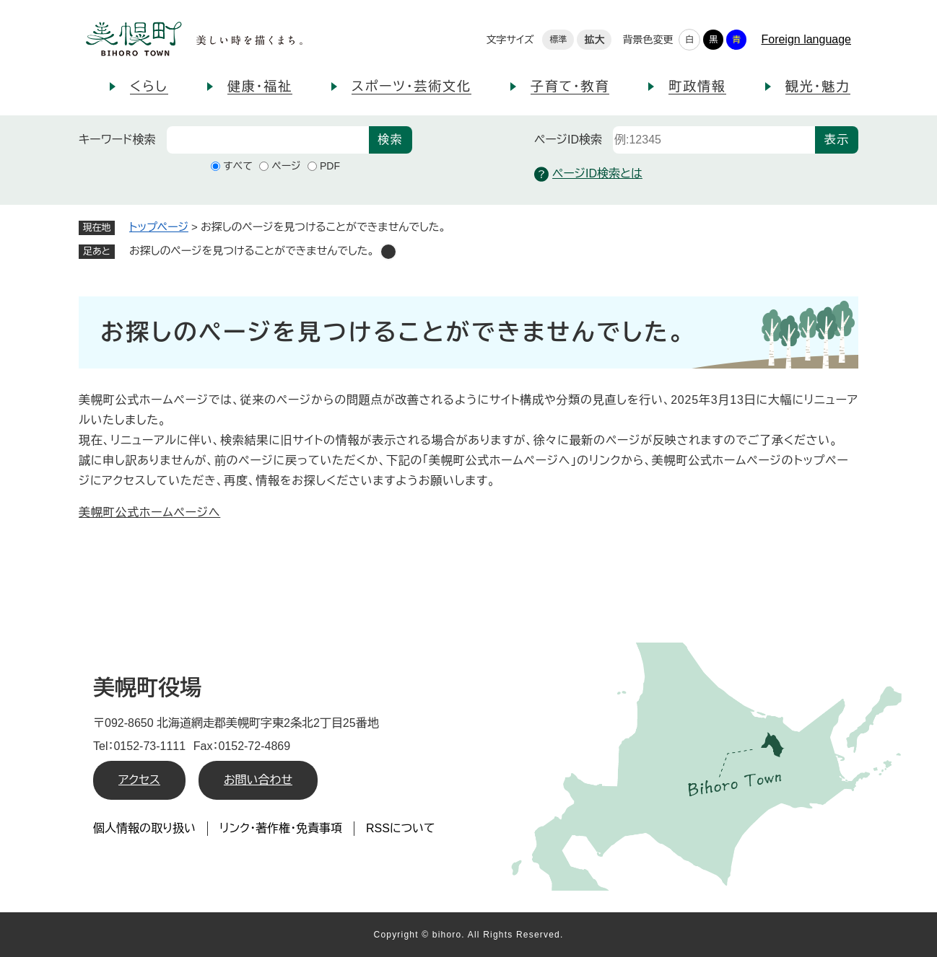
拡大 (594, 39)
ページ (285, 166)
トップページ (158, 227)
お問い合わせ (258, 780)
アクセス (139, 780)
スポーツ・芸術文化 (411, 86)
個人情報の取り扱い (144, 828)
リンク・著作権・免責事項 (280, 828)
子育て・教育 (570, 86)
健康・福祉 (259, 86)
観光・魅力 (817, 86)
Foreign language (806, 39)
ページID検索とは (588, 174)
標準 (558, 40)
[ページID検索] (714, 140)
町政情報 (696, 86)
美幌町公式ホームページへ (149, 512)
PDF (330, 166)
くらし (149, 86)
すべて (238, 166)
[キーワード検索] (268, 140)
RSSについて (400, 828)
